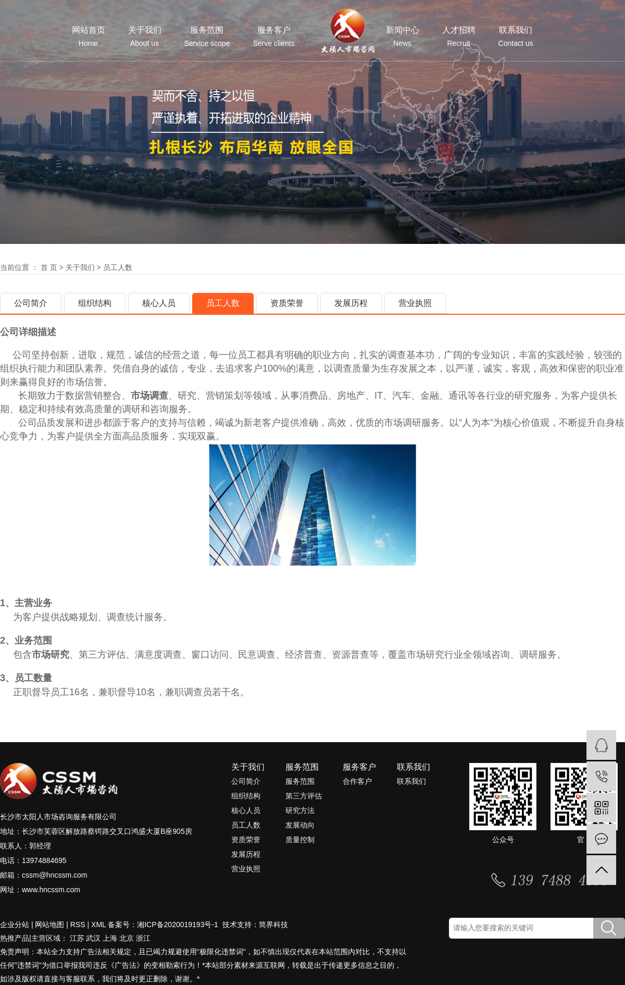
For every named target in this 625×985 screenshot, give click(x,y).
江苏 (77, 938)
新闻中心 (402, 36)
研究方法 (300, 810)
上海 (110, 938)
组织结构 (94, 303)
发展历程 (351, 303)
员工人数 (223, 303)
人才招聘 (459, 36)
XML (98, 924)
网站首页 (88, 36)
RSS (77, 924)
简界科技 (273, 924)
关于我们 (144, 36)
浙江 (143, 938)
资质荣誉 (287, 303)
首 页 (49, 267)
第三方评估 (303, 796)
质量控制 (300, 839)
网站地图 (49, 924)
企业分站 (14, 924)
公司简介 (30, 303)
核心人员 (159, 303)
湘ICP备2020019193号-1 (178, 924)
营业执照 (415, 303)
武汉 (93, 938)
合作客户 (357, 781)
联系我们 (515, 36)
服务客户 (273, 36)
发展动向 (300, 825)
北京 (126, 938)
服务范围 (207, 36)
